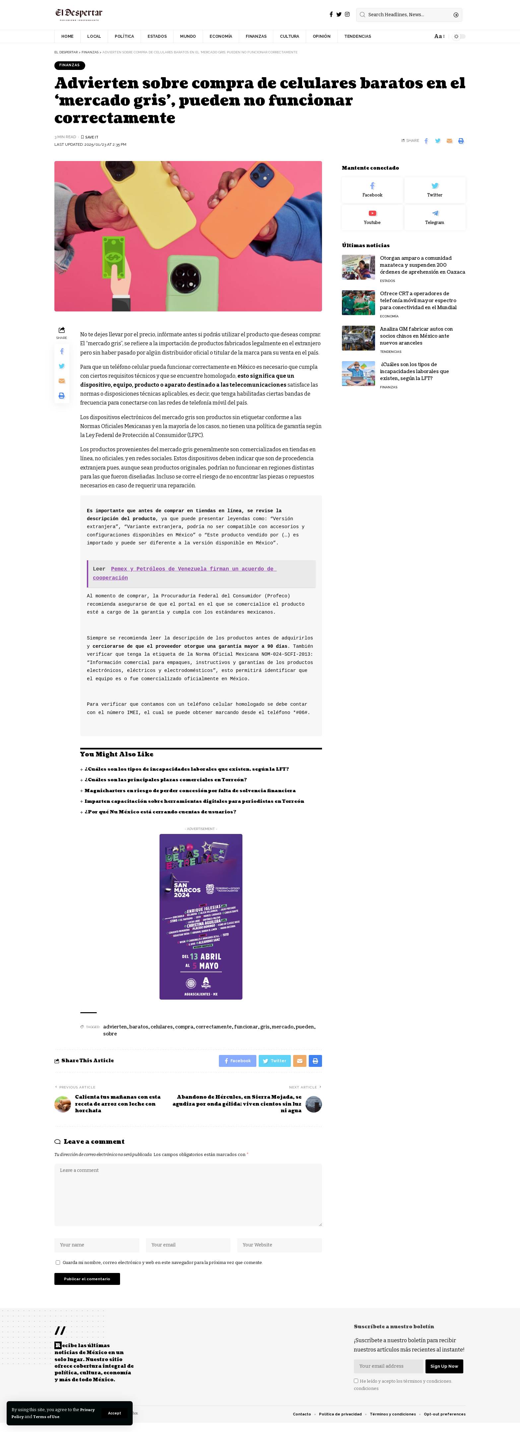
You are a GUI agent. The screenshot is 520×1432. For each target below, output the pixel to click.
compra (184, 1027)
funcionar (246, 1027)
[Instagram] (347, 14)
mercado (282, 1027)
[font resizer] (438, 36)
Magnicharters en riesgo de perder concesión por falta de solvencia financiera (195, 792)
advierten (115, 1027)
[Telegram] (435, 213)
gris (265, 1027)
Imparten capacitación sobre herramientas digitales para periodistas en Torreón (199, 802)
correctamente (214, 1027)
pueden (305, 1027)
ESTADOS (387, 276)
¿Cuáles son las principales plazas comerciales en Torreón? (169, 781)
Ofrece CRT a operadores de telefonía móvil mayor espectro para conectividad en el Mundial (418, 296)
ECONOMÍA (389, 312)
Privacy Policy (27, 1416)
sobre (110, 1034)
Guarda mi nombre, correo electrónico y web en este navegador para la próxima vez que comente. (163, 1268)
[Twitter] (339, 14)
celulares (162, 1027)
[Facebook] (331, 14)
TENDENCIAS (390, 347)
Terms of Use (67, 1416)
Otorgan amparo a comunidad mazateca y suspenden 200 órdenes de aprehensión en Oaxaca (422, 261)
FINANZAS (71, 65)
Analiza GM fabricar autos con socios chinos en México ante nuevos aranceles (416, 332)
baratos (138, 1027)
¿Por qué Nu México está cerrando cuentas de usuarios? (162, 813)
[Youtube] (372, 213)
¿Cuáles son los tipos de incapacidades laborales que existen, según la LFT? (190, 770)
